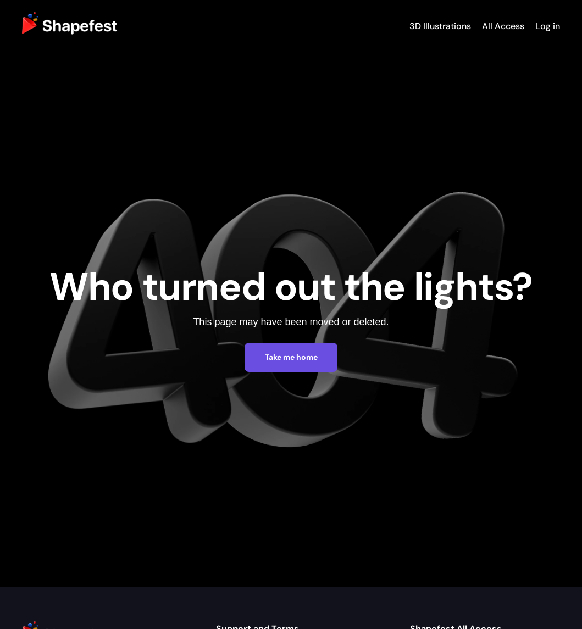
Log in (547, 26)
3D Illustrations (440, 26)
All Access (503, 26)
